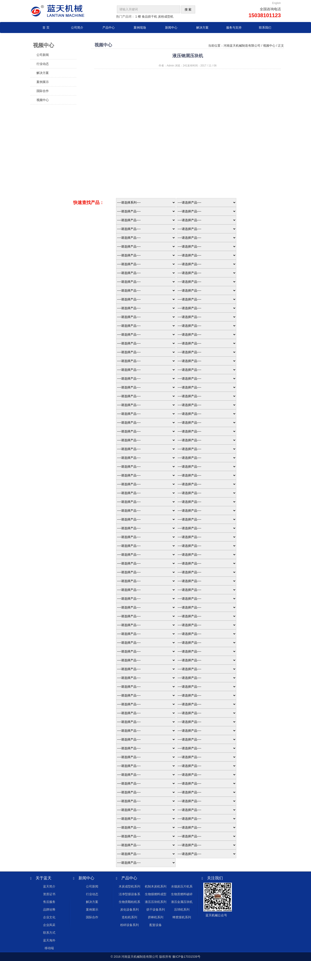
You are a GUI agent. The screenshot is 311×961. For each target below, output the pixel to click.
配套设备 (155, 925)
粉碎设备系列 (129, 925)
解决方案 (202, 27)
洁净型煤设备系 (129, 894)
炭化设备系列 (129, 909)
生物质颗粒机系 (129, 902)
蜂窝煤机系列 (182, 917)
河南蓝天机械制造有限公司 (242, 45)
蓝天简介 (49, 886)
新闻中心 (171, 27)
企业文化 (49, 917)
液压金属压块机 (182, 902)
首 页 (45, 27)
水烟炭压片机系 (182, 886)
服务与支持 (234, 27)
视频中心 (42, 100)
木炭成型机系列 (129, 886)
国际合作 (42, 91)
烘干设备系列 (155, 909)
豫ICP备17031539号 (186, 956)
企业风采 (49, 925)
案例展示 (42, 82)
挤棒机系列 (155, 917)
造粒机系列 (129, 917)
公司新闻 (42, 55)
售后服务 (49, 902)
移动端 (49, 948)
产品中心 (108, 27)
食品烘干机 (149, 16)
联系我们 (265, 27)
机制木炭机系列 (155, 886)
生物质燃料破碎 (182, 894)
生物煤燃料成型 (155, 894)
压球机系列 (181, 909)
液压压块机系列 (155, 902)
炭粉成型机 (165, 16)
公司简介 (77, 27)
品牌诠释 (49, 909)
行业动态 (42, 64)
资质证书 (49, 894)
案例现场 (140, 27)
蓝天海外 (49, 940)
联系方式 (49, 932)
